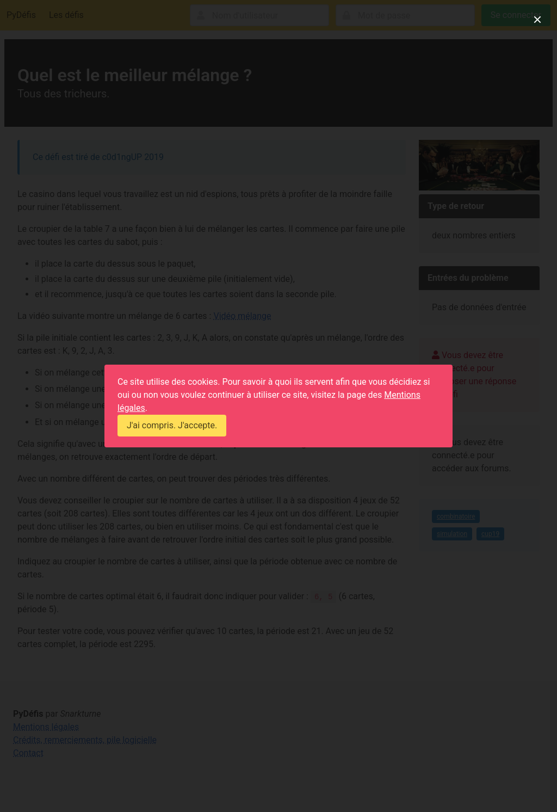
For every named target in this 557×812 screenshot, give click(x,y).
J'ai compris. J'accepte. (172, 425)
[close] (537, 19)
